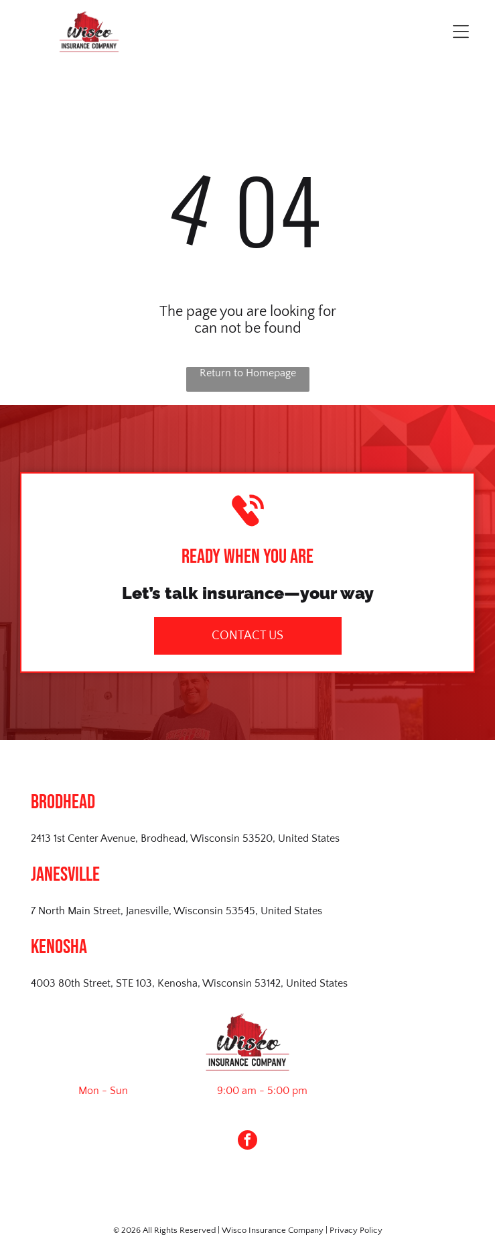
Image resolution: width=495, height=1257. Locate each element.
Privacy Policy (356, 1230)
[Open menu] (460, 31)
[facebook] (247, 1141)
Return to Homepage (248, 373)
